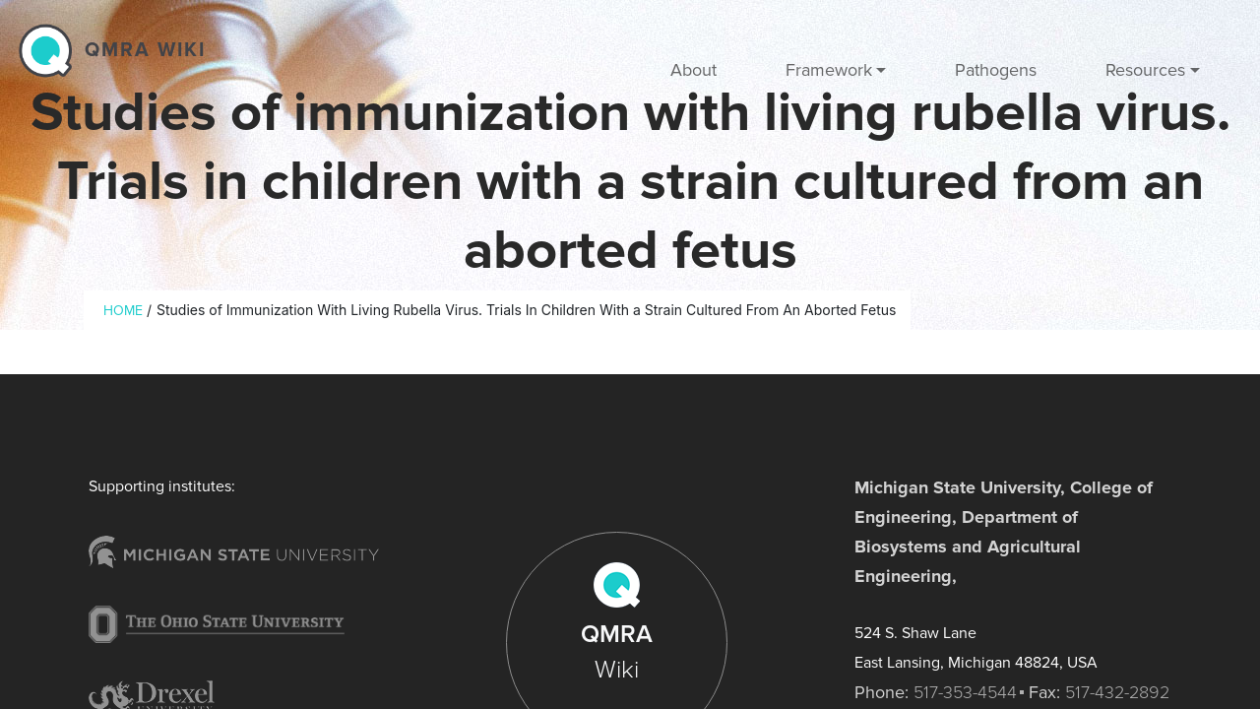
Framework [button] (829, 70)
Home (123, 310)
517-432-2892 (1117, 692)
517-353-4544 (965, 692)
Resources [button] (1145, 70)
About (693, 70)
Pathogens (996, 70)
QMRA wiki (145, 50)
